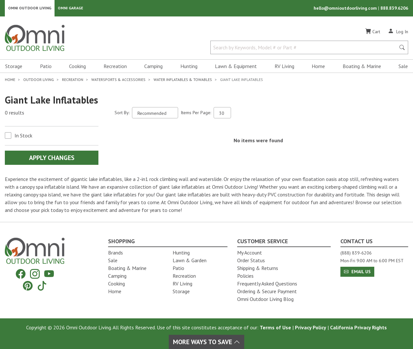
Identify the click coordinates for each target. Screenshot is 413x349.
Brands (115, 252)
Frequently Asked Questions (267, 283)
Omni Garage (70, 8)
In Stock (23, 136)
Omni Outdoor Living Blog (265, 299)
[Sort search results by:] (155, 113)
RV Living (284, 66)
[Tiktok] (42, 285)
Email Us (357, 271)
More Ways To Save (206, 342)
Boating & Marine (362, 66)
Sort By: (122, 113)
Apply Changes (52, 158)
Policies (245, 276)
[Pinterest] (28, 285)
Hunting (188, 66)
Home (318, 66)
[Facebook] (20, 274)
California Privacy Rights (358, 327)
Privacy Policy (310, 327)
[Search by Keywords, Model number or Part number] (305, 47)
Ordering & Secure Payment (267, 291)
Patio (46, 66)
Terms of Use (275, 327)
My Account (249, 252)
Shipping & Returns (257, 268)
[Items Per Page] (222, 113)
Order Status (251, 260)
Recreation (115, 66)
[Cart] (372, 32)
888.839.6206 (394, 8)
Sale (403, 66)
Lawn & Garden (189, 260)
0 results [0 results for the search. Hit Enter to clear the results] (14, 113)
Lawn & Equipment (236, 66)
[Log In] (398, 31)
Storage (13, 66)
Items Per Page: (196, 113)
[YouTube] (49, 274)
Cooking (77, 66)
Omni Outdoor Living (29, 8)
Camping (153, 66)
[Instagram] (35, 274)
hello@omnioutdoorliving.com (346, 8)
